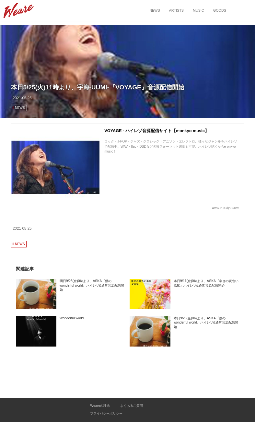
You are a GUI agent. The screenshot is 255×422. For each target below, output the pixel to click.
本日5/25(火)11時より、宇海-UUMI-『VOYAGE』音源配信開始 (97, 87)
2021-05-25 (22, 98)
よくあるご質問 (131, 405)
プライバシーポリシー (106, 413)
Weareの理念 (100, 405)
